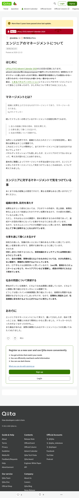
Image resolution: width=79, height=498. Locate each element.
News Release (29, 490)
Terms (4, 443)
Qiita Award (28, 459)
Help (4, 463)
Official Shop (7, 486)
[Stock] (15, 338)
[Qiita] (7, 3)
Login (62, 3)
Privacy (5, 447)
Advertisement (8, 467)
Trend (5, 9)
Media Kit (5, 455)
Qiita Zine (6, 482)
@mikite (12, 37)
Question (14, 9)
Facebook (50, 451)
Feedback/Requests (9, 459)
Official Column (62, 9)
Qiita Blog (28, 486)
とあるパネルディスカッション (25, 81)
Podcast (50, 459)
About (4, 439)
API (25, 467)
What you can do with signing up (21, 366)
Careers (27, 482)
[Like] (8, 338)
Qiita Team (6, 478)
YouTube (50, 455)
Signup (72, 3)
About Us (27, 478)
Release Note (29, 439)
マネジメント (12, 48)
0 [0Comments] (21, 338)
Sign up (39, 371)
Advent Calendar (29, 9)
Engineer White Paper (32, 463)
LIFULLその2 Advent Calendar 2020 (21, 68)
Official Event (45, 9)
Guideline (6, 451)
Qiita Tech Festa (30, 455)
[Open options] (61, 495)
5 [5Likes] (21, 495)
